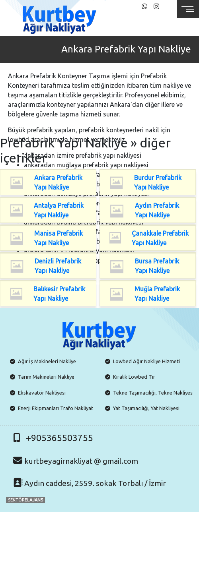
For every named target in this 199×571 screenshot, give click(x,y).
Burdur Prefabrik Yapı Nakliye (157, 182)
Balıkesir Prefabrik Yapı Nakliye (59, 293)
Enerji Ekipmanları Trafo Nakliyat (55, 408)
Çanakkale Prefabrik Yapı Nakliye (160, 238)
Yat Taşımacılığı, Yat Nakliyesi (146, 408)
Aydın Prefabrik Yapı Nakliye (157, 210)
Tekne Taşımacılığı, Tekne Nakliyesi (153, 392)
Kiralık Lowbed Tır (134, 376)
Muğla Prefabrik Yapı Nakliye (157, 293)
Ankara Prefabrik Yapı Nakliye (58, 182)
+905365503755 (59, 438)
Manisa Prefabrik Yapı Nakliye (58, 238)
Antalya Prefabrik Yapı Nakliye (59, 210)
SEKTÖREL (25, 499)
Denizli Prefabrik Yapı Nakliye (58, 265)
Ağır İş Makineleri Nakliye (47, 361)
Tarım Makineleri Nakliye (46, 376)
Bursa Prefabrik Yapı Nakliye (157, 265)
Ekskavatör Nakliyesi (42, 392)
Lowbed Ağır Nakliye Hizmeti (146, 361)
